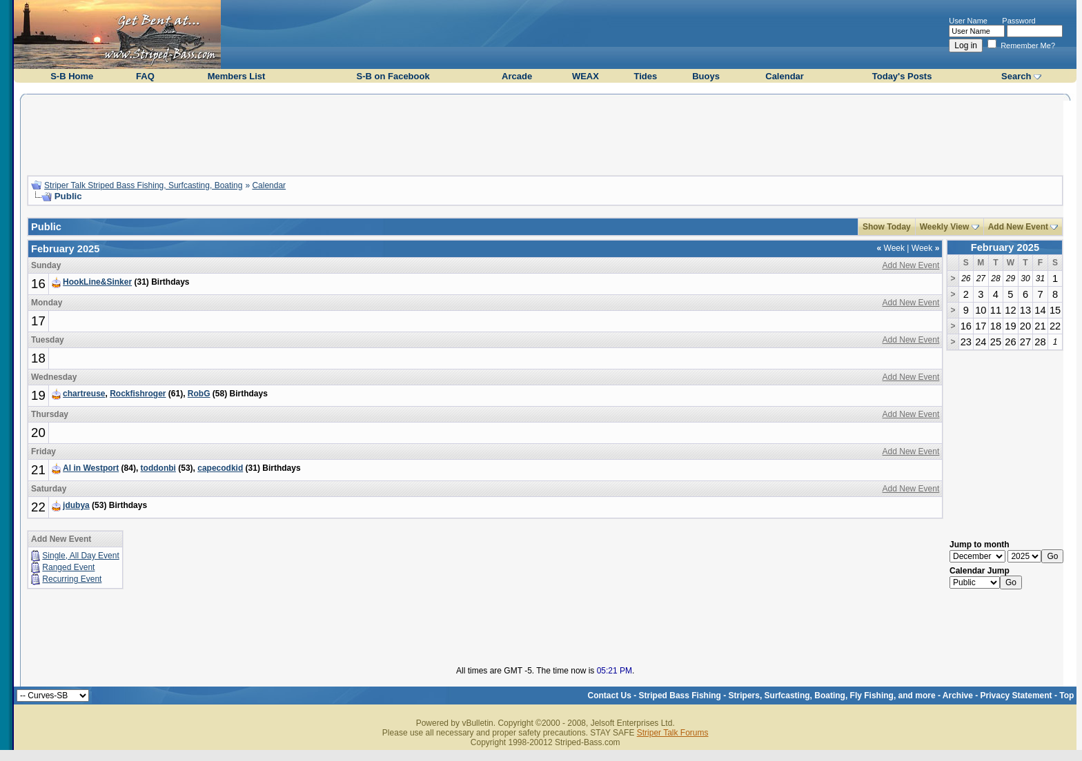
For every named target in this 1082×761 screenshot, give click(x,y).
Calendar (784, 76)
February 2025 (1005, 247)
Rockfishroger (138, 393)
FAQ (145, 76)
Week (891, 248)
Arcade (517, 76)
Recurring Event (71, 579)
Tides (645, 76)
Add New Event (1018, 227)
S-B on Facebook (392, 76)
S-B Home (71, 76)
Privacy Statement (1016, 695)
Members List (237, 76)
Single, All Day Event (80, 555)
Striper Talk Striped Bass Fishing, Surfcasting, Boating (143, 185)
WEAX (585, 76)
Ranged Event (68, 567)
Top (1066, 695)
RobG (199, 393)
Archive (958, 695)
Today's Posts (902, 76)
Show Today (887, 227)
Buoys (706, 76)
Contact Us (609, 695)
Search (1016, 76)
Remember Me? (1021, 45)
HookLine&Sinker (97, 282)
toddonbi (158, 468)
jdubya (76, 505)
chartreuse (84, 393)
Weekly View (945, 227)
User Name (968, 21)
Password (1018, 21)
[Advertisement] (545, 133)
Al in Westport (91, 468)
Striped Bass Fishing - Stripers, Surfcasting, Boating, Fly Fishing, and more (787, 695)
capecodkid (220, 468)
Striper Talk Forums (673, 733)
